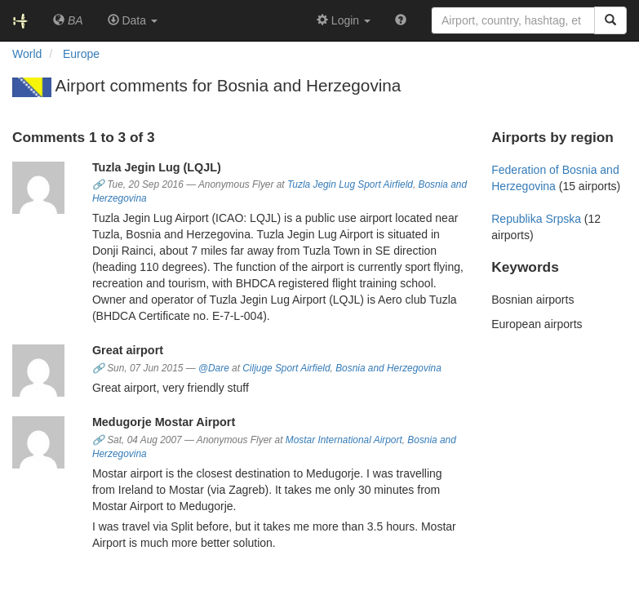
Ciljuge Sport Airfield (286, 368)
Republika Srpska (536, 218)
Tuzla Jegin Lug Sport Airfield (350, 184)
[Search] (610, 20)
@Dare (213, 368)
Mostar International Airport (344, 440)
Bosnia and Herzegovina (388, 368)
